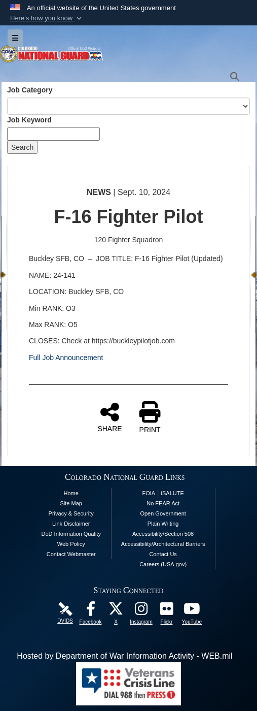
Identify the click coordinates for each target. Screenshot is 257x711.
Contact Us (162, 554)
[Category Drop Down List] (128, 106)
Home (71, 493)
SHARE (109, 417)
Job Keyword (29, 120)
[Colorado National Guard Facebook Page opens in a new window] (90, 611)
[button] (47, 18)
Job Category (29, 90)
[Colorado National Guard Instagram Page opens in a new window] (141, 611)
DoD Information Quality (71, 534)
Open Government (163, 513)
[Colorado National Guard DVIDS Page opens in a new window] (65, 608)
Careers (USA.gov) (163, 564)
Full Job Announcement (66, 357)
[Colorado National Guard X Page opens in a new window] (116, 611)
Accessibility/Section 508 (163, 534)
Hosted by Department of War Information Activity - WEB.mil (124, 656)
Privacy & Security (71, 513)
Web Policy (71, 544)
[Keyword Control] (53, 134)
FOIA (148, 493)
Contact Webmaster (71, 554)
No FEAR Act (162, 503)
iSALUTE (172, 493)
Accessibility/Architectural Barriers (163, 544)
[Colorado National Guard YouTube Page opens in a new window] (192, 611)
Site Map (71, 503)
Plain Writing (163, 524)
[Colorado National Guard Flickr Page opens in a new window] (166, 611)
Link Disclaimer (71, 524)
